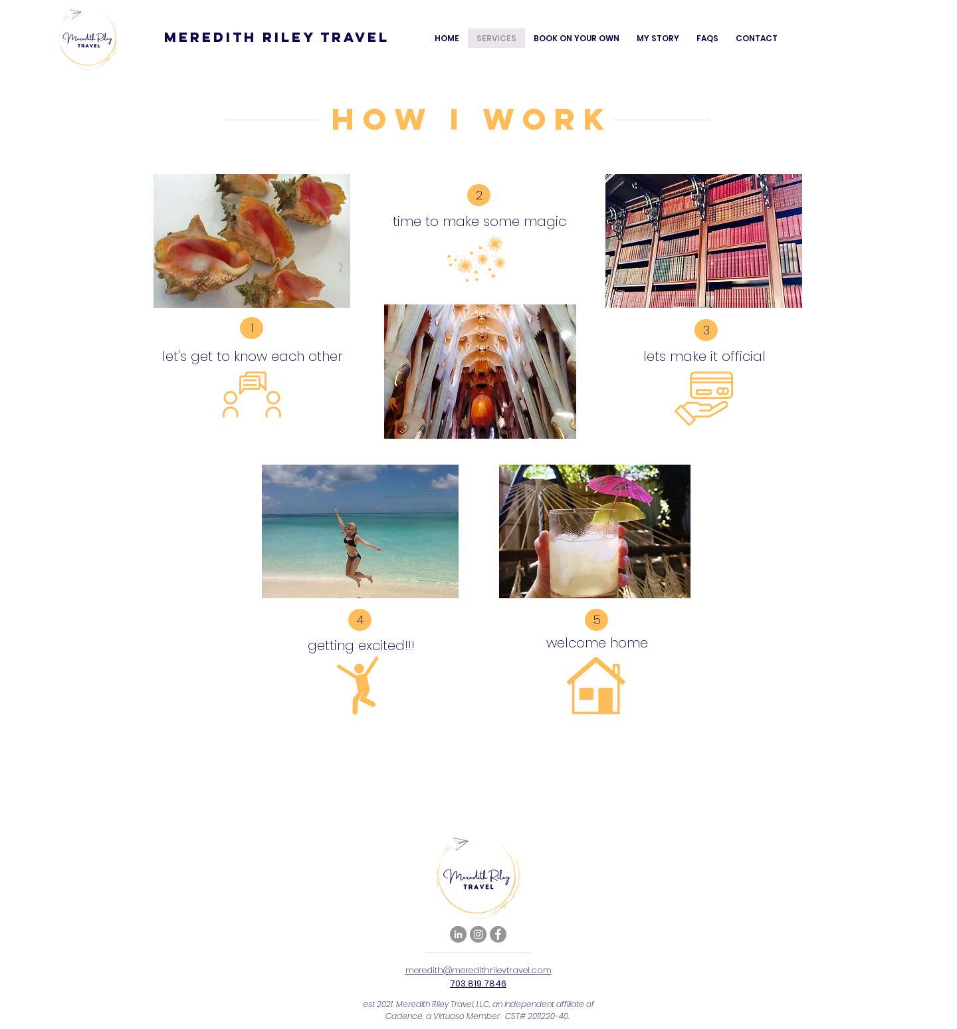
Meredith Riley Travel (276, 37)
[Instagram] (478, 934)
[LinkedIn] (458, 934)
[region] (252, 306)
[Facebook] (498, 934)
